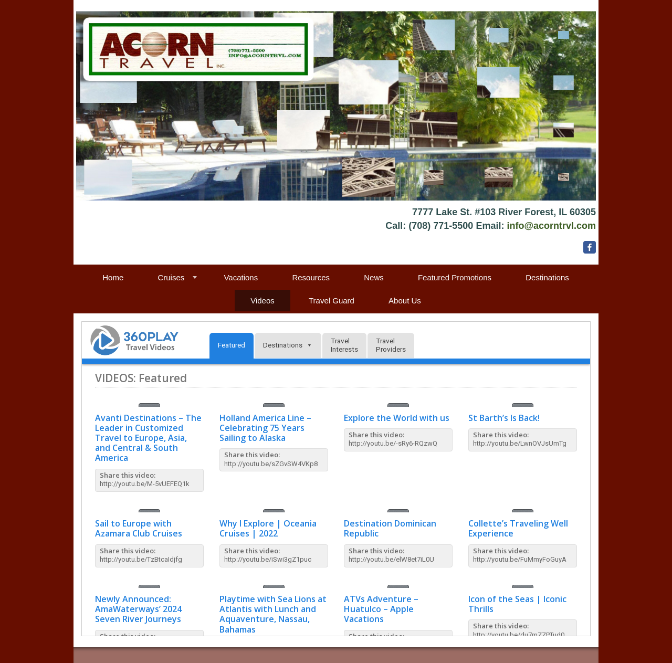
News (374, 277)
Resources (311, 277)
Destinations (547, 277)
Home (112, 277)
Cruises (171, 277)
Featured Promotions (454, 277)
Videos (262, 300)
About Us (404, 300)
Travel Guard (331, 300)
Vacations (241, 277)
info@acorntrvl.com (551, 225)
